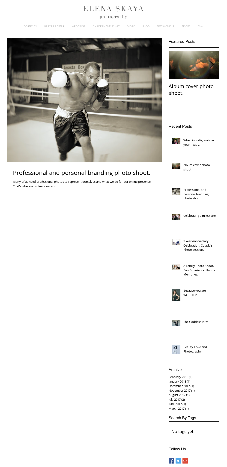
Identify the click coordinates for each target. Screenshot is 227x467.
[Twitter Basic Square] (178, 461)
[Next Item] (212, 64)
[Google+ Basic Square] (185, 461)
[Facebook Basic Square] (171, 461)
